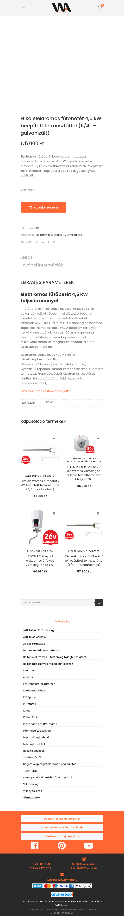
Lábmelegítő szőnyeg (37, 731)
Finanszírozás (35, 901)
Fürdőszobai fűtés (34, 690)
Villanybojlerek (32, 791)
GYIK (23, 901)
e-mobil (28, 677)
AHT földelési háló (34, 637)
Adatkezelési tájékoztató (80, 901)
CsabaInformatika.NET (62, 912)
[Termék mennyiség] (56, 190)
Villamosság (30, 784)
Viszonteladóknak (55, 901)
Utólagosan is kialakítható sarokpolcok (48, 777)
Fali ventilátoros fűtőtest (39, 684)
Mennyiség (28, 190)
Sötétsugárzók (32, 757)
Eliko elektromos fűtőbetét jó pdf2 (45, 391)
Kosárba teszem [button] (54, 438)
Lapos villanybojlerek (36, 737)
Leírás (26, 257)
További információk (42, 265)
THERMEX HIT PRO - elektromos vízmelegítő (84, 460)
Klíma (27, 710)
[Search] (99, 602)
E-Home (28, 670)
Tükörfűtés (30, 771)
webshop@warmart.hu (62, 880)
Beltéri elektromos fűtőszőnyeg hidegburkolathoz (55, 657)
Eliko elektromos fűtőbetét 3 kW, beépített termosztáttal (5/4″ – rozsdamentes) (83, 560)
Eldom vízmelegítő (40, 551)
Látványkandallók (34, 744)
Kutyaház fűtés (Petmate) (40, 724)
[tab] (62, 257)
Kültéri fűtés (31, 717)
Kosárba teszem (46, 207)
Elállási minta (62, 905)
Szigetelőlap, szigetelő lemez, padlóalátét (49, 764)
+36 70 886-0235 (40, 864)
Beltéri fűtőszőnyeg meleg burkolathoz (48, 664)
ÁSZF (99, 901)
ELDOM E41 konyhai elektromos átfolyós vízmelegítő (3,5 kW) (40, 560)
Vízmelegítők (73, 235)
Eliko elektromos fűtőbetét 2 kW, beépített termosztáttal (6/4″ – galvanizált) (40, 485)
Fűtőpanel (29, 697)
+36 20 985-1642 (40, 868)
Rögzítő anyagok (34, 751)
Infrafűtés (29, 704)
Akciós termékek (34, 644)
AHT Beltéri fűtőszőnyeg (38, 630)
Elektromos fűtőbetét (50, 235)
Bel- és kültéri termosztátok (41, 650)
